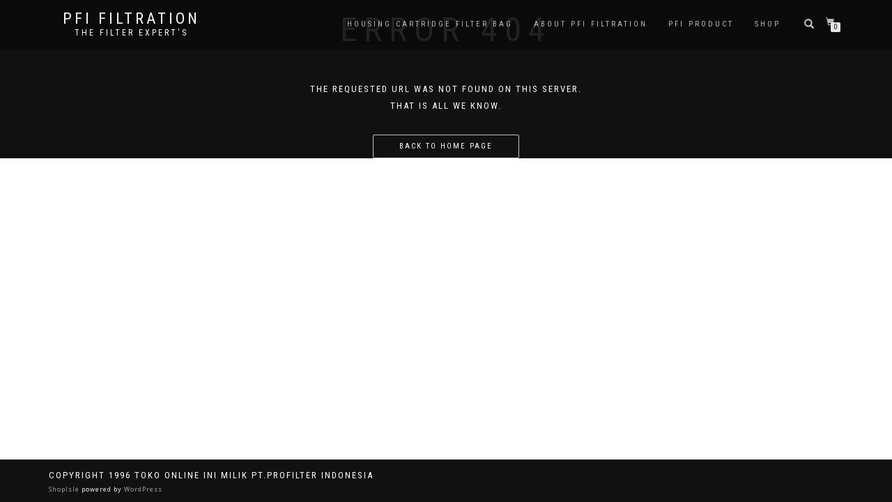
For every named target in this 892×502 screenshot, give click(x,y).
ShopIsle (65, 489)
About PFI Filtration (590, 24)
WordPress (142, 489)
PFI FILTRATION (131, 18)
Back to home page (446, 146)
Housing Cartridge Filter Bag (430, 24)
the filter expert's (131, 33)
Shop (767, 24)
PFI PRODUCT (701, 24)
